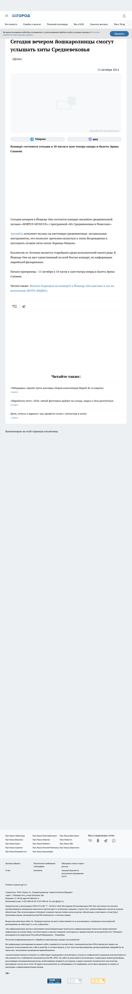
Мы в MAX (79, 24)
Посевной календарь (57, 24)
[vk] (15, 306)
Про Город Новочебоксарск (45, 835)
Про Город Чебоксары (15, 835)
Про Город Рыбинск (41, 843)
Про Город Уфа (66, 843)
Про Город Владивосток (16, 851)
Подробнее (60, 935)
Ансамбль (16, 233)
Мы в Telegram (121, 24)
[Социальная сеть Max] (94, 139)
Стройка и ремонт (32, 24)
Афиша (17, 59)
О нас (7, 870)
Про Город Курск (12, 843)
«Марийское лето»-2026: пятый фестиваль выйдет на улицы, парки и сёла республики (66, 403)
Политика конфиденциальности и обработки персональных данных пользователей (42, 939)
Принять (119, 33)
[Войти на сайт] (124, 16)
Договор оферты (12, 863)
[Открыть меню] (6, 16)
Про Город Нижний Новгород (46, 847)
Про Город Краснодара (43, 851)
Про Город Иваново (41, 839)
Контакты (38, 870)
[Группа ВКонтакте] (90, 840)
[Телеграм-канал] (37, 139)
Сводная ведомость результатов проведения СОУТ (72, 873)
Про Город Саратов (13, 847)
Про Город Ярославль (69, 835)
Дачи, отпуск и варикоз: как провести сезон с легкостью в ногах (66, 416)
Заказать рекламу (99, 24)
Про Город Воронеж (14, 839)
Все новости (11, 24)
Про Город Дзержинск (69, 847)
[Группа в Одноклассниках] (98, 840)
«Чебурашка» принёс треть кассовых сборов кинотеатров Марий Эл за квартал (66, 390)
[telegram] (25, 306)
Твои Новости (66, 839)
